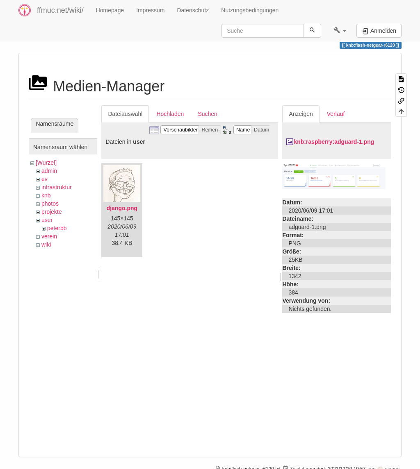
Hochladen (170, 114)
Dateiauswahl (125, 114)
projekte (51, 211)
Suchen (207, 114)
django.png (122, 208)
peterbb (56, 228)
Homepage (110, 10)
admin (49, 171)
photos (50, 203)
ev (44, 179)
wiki (46, 244)
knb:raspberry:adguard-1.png (334, 141)
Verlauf (336, 114)
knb (46, 195)
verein (49, 236)
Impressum (150, 10)
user (46, 220)
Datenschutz (193, 10)
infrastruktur (56, 187)
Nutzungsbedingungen (249, 10)
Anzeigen (301, 114)
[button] (339, 30)
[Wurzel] (46, 162)
